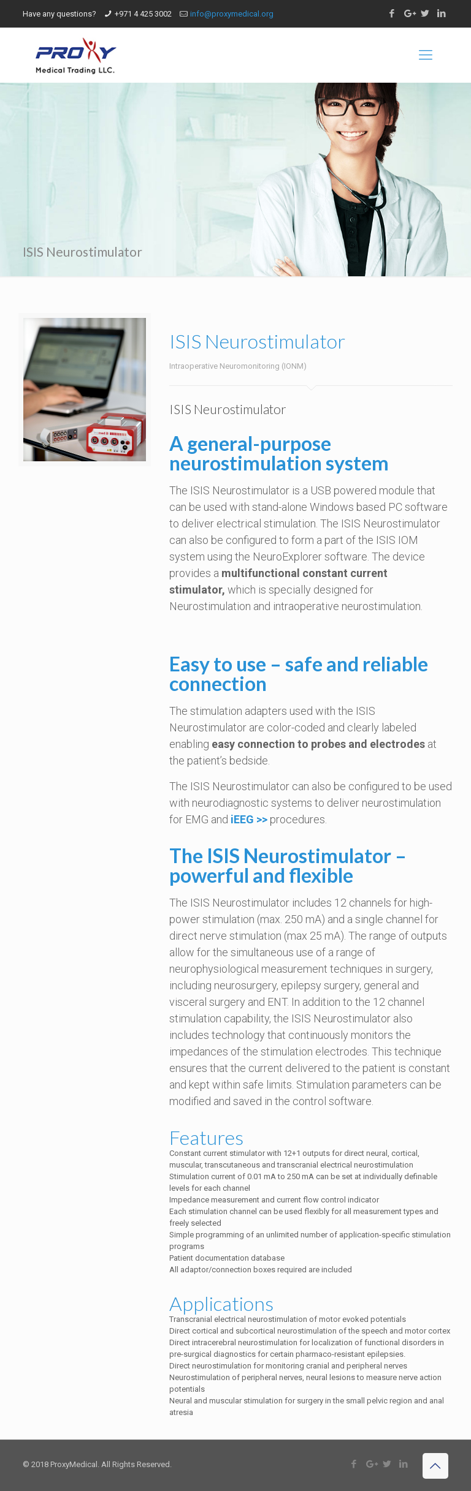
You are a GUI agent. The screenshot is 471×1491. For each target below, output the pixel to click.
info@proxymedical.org (232, 13)
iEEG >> (249, 819)
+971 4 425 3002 (143, 13)
